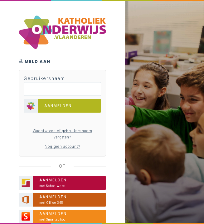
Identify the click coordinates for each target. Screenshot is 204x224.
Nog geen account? (62, 146)
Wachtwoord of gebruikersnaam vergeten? (62, 134)
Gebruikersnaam (44, 78)
